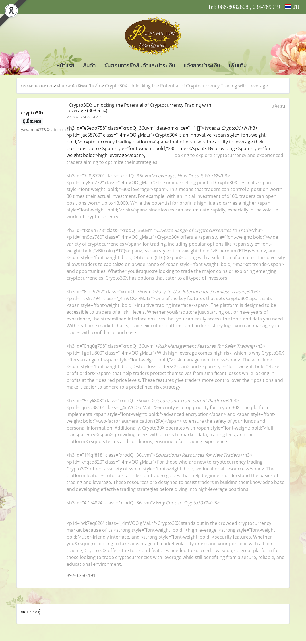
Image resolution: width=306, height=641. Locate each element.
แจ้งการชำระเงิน (202, 65)
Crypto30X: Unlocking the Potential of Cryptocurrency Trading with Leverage (186, 86)
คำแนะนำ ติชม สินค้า (78, 86)
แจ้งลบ (278, 106)
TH (292, 7)
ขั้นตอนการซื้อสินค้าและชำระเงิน (139, 65)
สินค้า (89, 65)
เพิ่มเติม (238, 65)
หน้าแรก (65, 65)
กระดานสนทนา (36, 86)
